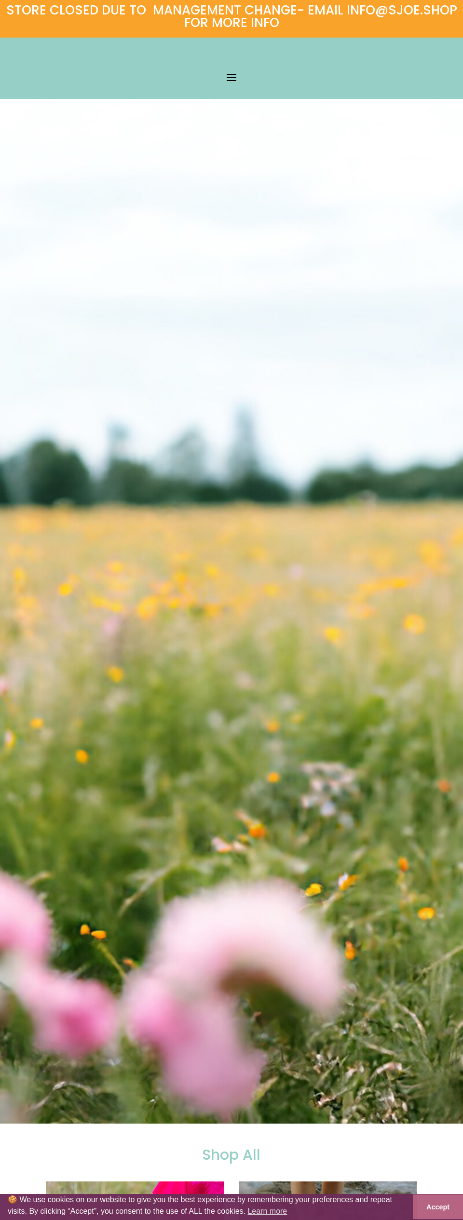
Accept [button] (437, 1207)
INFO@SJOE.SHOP (402, 10)
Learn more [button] (267, 1211)
